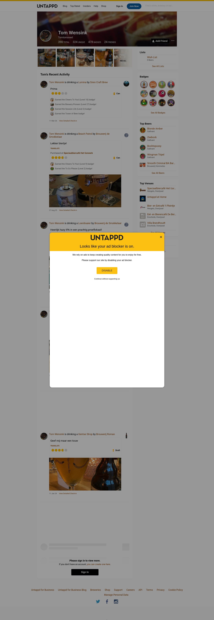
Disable (107, 270)
